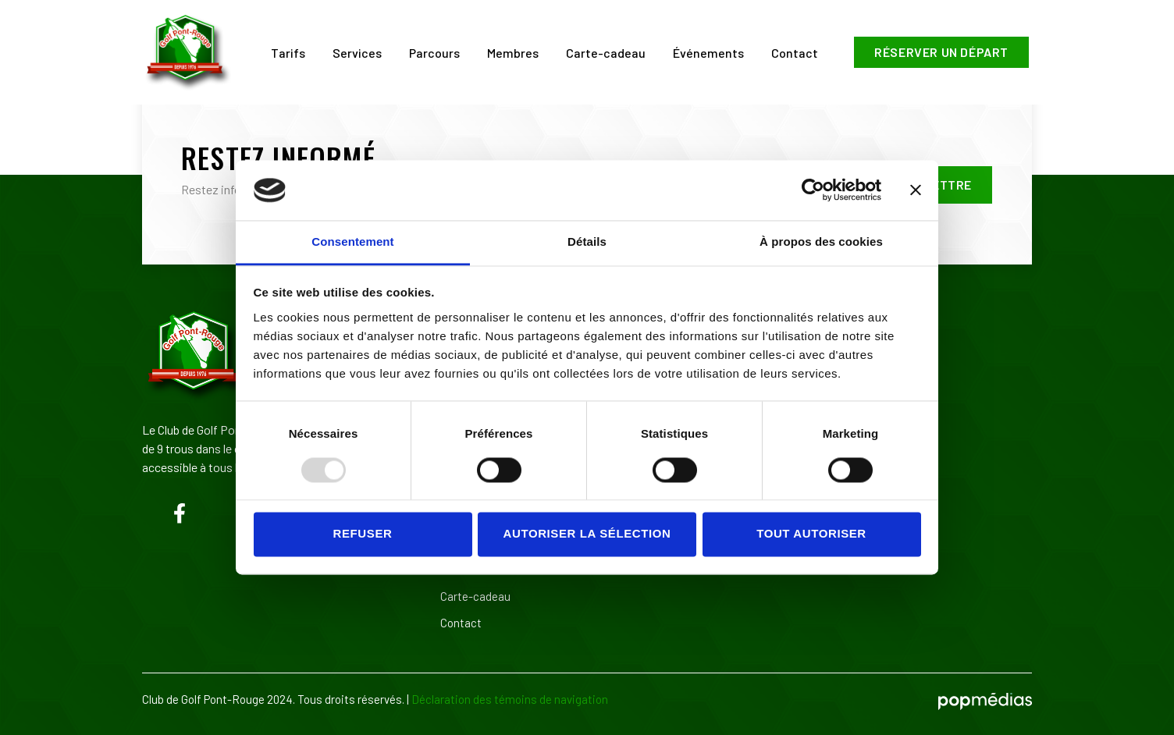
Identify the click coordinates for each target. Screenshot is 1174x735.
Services (357, 52)
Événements (708, 52)
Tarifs (288, 52)
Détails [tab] (587, 241)
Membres (513, 52)
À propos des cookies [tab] (821, 241)
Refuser (363, 534)
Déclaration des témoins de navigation (509, 699)
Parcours (434, 52)
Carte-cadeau (606, 52)
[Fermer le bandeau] (915, 190)
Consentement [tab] (352, 241)
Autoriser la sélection (587, 534)
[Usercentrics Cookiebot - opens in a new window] (813, 190)
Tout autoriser (811, 534)
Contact (794, 52)
